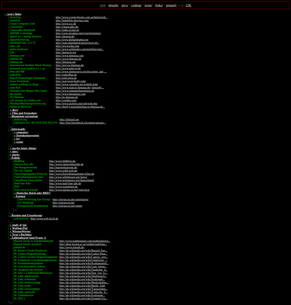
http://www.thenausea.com (71, 93)
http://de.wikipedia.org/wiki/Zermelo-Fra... (83, 298)
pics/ (125, 5)
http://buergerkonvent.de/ (63, 167)
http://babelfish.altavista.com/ (72, 20)
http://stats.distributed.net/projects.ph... (77, 42)
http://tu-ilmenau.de (67, 97)
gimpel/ (171, 5)
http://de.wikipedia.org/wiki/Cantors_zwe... (83, 256)
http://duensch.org (66, 52)
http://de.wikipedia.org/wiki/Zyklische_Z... (83, 292)
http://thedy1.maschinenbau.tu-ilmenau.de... (80, 106)
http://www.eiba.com (67, 46)
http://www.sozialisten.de (63, 186)
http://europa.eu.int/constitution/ (70, 199)
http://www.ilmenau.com (70, 55)
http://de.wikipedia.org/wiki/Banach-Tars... (83, 250)
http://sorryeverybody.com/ (71, 81)
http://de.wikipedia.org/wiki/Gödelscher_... (83, 260)
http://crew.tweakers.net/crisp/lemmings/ (78, 33)
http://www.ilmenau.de (68, 58)
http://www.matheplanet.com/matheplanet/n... (84, 240)
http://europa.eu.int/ (64, 202)
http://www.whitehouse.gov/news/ (68, 177)
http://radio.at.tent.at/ (67, 30)
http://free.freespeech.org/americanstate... (83, 122)
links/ (159, 5)
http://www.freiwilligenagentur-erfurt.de (71, 173)
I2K (188, 5)
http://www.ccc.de (66, 23)
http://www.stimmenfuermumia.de (75, 90)
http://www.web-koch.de (44, 218)
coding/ (136, 5)
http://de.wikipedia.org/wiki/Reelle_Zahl (82, 285)
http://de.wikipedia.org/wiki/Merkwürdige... (84, 282)
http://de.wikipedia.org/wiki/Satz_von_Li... (83, 272)
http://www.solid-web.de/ (63, 170)
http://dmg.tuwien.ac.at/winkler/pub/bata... (83, 244)
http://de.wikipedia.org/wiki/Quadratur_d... (83, 269)
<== (103, 5)
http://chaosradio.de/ (67, 26)
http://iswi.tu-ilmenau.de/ (70, 65)
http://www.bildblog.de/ (62, 161)
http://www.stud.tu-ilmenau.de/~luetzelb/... (80, 87)
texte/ (148, 5)
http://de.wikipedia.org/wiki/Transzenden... (83, 288)
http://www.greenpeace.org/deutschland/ (71, 180)
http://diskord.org (69, 119)
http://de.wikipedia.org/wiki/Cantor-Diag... (83, 253)
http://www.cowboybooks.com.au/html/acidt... (82, 17)
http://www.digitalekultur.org (72, 39)
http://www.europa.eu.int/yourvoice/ (69, 189)
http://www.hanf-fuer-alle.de (65, 183)
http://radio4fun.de (66, 74)
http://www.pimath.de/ (72, 247)
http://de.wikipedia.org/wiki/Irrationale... (82, 279)
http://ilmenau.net (66, 62)
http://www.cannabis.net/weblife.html (77, 84)
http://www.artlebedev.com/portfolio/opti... (80, 49)
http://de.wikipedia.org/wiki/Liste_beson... (83, 266)
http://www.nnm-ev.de (68, 68)
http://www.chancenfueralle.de (66, 164)
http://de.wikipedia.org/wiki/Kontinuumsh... (84, 263)
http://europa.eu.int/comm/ (67, 205)
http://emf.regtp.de (66, 77)
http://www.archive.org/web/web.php (76, 103)
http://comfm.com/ (66, 100)
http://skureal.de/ (65, 36)
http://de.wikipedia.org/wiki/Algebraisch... (83, 276)
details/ (114, 5)
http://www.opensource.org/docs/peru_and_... (81, 71)
